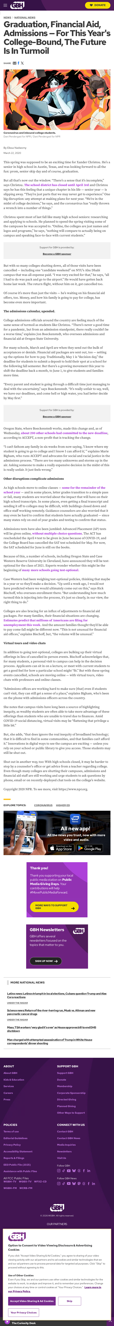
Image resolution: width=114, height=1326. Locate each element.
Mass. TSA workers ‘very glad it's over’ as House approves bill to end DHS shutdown (51, 1029)
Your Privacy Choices (24, 1312)
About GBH (10, 1073)
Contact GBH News (68, 1138)
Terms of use (11, 1131)
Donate (98, 5)
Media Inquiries (66, 1144)
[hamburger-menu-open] (7, 5)
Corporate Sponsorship (71, 1093)
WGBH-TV (10, 1181)
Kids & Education (14, 1079)
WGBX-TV (25, 1181)
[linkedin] (88, 1170)
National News (24, 17)
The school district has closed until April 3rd (56, 185)
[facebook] (83, 1170)
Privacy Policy (12, 1144)
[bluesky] (74, 1170)
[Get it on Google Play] (89, 848)
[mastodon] (79, 1183)
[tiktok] (63, 1170)
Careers (8, 1093)
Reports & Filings (14, 1158)
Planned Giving (66, 1106)
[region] (57, 1274)
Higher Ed (63, 805)
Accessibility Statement (18, 1151)
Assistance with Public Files (20, 1171)
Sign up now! (44, 961)
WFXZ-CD (40, 1181)
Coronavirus (43, 805)
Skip (69, 1301)
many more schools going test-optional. (50, 570)
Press (7, 1099)
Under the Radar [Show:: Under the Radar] (17, 1003)
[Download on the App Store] (61, 848)
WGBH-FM (10, 1188)
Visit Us (61, 1158)
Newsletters (64, 1151)
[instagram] (59, 1170)
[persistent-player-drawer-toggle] (110, 1321)
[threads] (79, 1170)
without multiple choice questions (57, 534)
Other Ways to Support (71, 1112)
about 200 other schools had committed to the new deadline (64, 433)
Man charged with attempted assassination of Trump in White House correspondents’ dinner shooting (49, 1041)
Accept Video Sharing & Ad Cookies (32, 1301)
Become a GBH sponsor (57, 254)
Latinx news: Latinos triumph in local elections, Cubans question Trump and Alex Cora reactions (57, 995)
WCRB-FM (25, 1188)
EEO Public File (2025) (17, 1164)
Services (9, 1086)
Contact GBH (65, 1131)
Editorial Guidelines (15, 1138)
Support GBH (65, 1073)
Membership (64, 1086)
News (7, 17)
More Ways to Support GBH (51, 907)
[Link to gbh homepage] (17, 5)
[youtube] (69, 1170)
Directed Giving (66, 1099)
